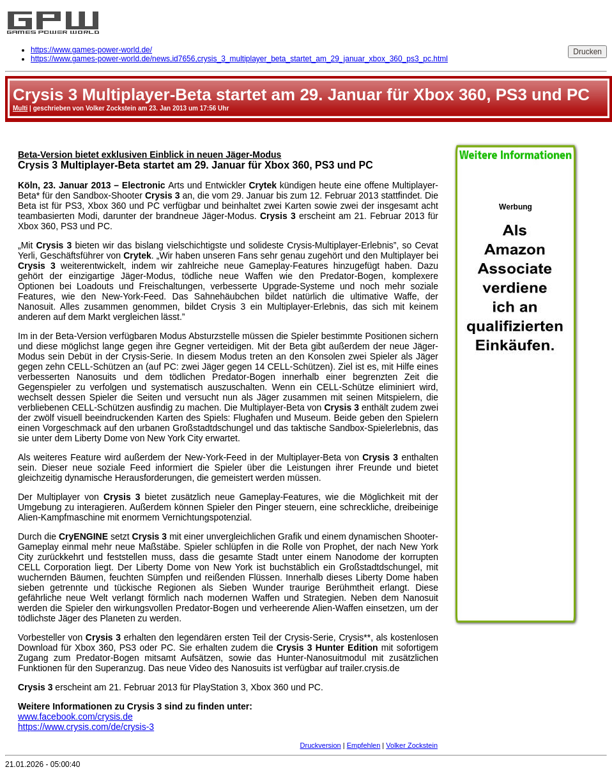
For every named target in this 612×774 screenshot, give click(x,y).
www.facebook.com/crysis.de (75, 716)
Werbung (515, 409)
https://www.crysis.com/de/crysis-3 (86, 727)
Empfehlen (364, 745)
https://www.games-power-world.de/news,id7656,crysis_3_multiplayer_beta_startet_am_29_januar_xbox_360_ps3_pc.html (239, 58)
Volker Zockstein (412, 745)
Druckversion (320, 745)
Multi (20, 108)
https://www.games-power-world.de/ (91, 49)
